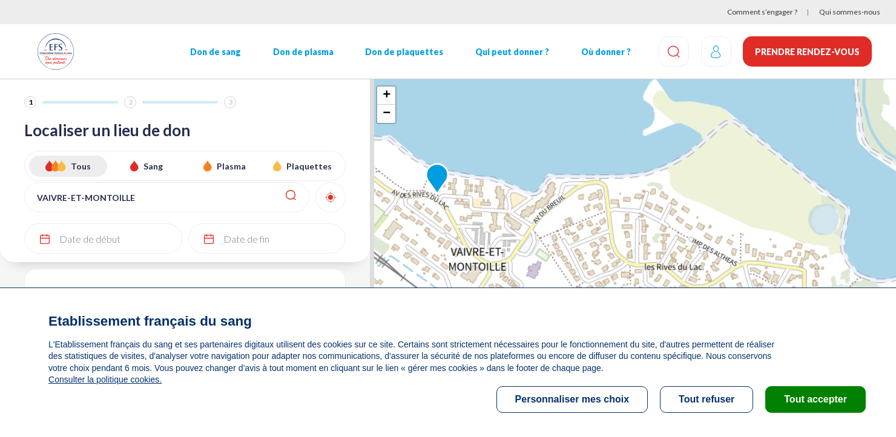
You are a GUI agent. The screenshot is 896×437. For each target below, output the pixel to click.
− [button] (386, 114)
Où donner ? (605, 52)
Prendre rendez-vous (807, 52)
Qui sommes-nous (849, 11)
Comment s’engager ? (762, 11)
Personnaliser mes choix (572, 399)
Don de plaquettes (404, 52)
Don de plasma (302, 52)
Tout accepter (815, 399)
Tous (81, 166)
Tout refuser (706, 399)
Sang (153, 166)
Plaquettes (309, 166)
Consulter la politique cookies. (104, 379)
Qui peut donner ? (511, 52)
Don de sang (215, 52)
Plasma (231, 166)
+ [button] (386, 96)
